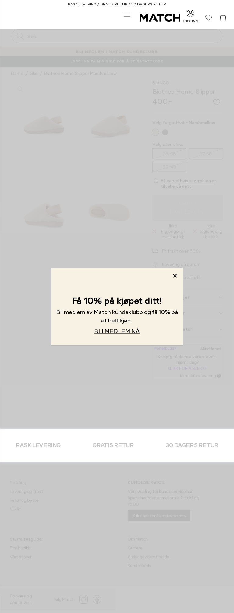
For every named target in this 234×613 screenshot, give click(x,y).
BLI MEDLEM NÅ (117, 330)
